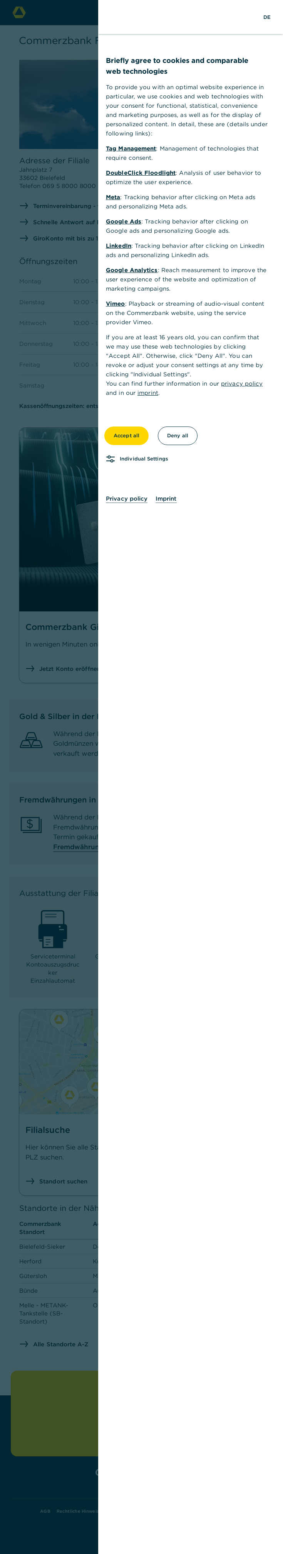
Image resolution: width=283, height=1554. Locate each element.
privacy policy (242, 383)
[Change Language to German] (267, 17)
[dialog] (141, 777)
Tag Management (131, 148)
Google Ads (123, 221)
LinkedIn (118, 245)
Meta (113, 197)
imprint (147, 392)
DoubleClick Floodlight (141, 172)
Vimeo (115, 303)
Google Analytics (132, 270)
